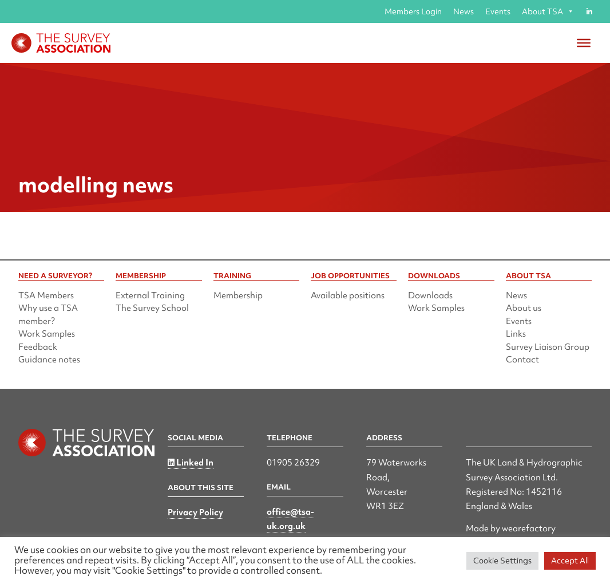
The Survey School (152, 308)
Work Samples (46, 334)
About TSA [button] (548, 11)
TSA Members (46, 295)
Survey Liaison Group (547, 347)
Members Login (413, 11)
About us (523, 308)
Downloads (430, 295)
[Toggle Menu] (584, 43)
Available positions (348, 295)
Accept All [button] (570, 560)
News (463, 11)
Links (516, 334)
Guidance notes (49, 359)
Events (497, 11)
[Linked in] (589, 11)
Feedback (37, 347)
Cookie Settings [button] (502, 560)
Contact (522, 359)
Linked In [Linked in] (190, 462)
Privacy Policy (195, 512)
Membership (238, 295)
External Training (150, 295)
